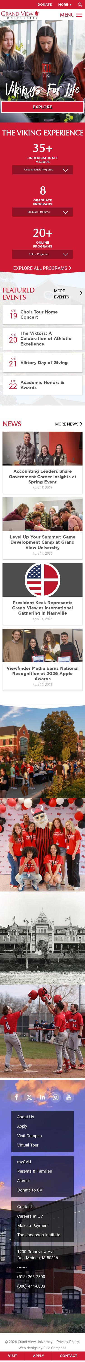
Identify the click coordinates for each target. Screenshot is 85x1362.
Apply (38, 1356)
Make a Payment (33, 1225)
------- (22, 1267)
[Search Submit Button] (80, 4)
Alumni (23, 1180)
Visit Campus (29, 1135)
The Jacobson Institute (38, 1234)
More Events (61, 293)
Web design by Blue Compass (42, 1348)
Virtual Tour (28, 1145)
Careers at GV (30, 1216)
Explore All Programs (40, 268)
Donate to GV (29, 1190)
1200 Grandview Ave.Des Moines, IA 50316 (37, 1254)
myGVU (24, 1161)
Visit (12, 1356)
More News (66, 424)
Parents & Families (34, 1171)
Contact (68, 1356)
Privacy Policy (67, 1342)
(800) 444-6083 (31, 1286)
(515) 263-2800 (31, 1276)
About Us (25, 1116)
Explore (42, 107)
